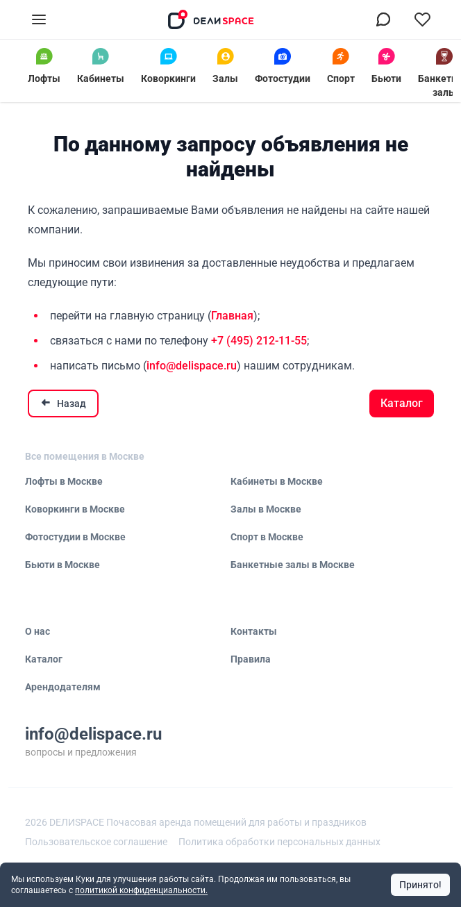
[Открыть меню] (39, 19)
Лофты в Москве (64, 481)
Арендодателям (63, 686)
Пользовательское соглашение (96, 841)
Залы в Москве (265, 509)
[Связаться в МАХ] (383, 19)
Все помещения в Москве (84, 456)
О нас (37, 631)
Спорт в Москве (266, 536)
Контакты (253, 631)
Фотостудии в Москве (75, 536)
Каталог (401, 403)
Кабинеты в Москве (276, 481)
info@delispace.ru (191, 365)
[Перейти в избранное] (422, 19)
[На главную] (211, 19)
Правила (250, 659)
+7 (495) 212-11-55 (259, 340)
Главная (232, 315)
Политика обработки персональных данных (279, 841)
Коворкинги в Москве (75, 509)
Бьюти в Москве (62, 564)
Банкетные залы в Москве (292, 564)
